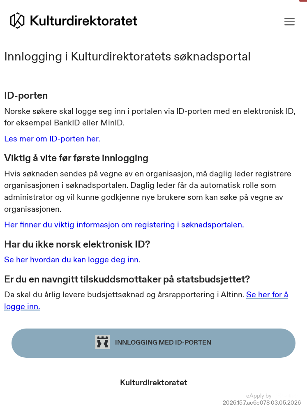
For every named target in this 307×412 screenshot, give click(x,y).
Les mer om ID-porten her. (52, 139)
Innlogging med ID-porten (153, 342)
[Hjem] (73, 20)
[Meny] (289, 22)
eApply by (273, 395)
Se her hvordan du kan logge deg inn (71, 259)
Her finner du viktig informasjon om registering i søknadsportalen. (124, 224)
